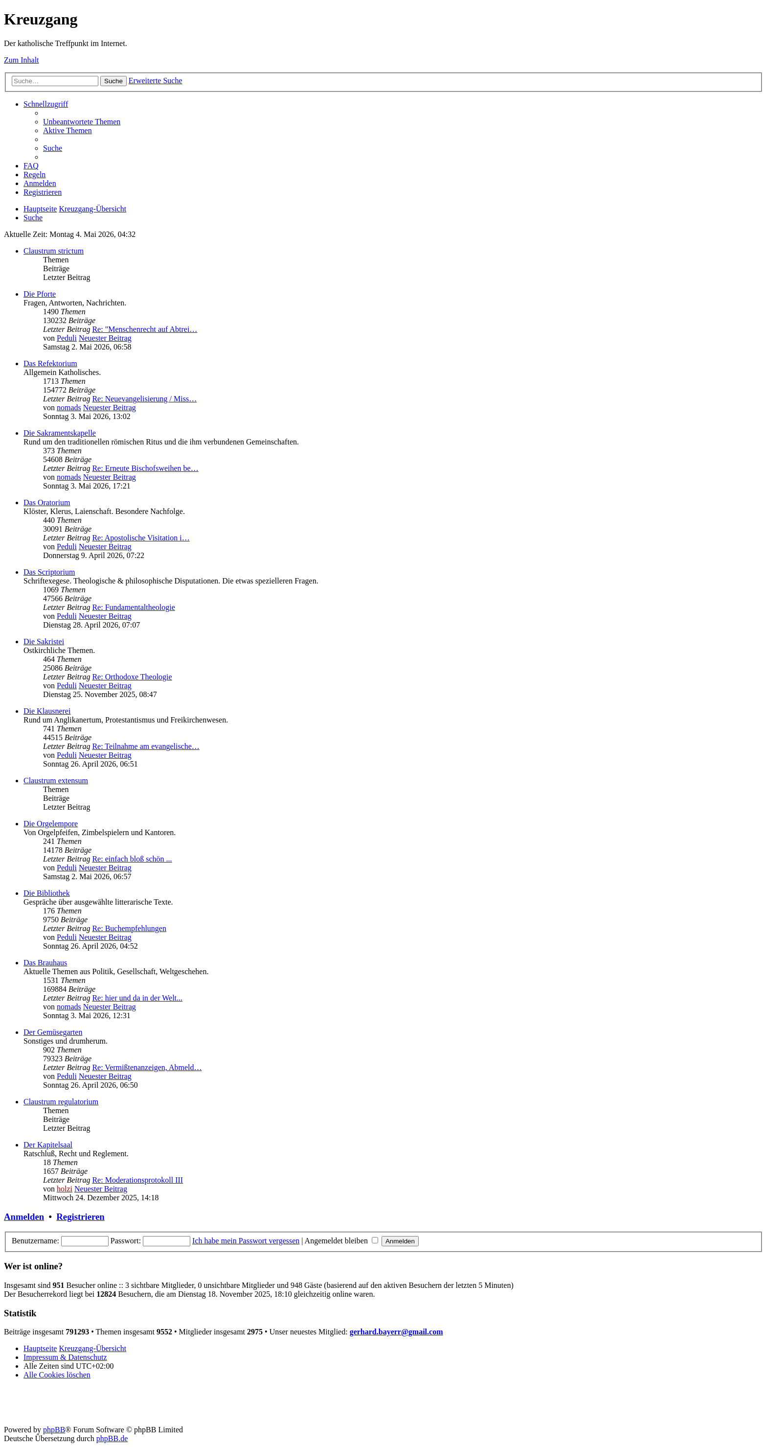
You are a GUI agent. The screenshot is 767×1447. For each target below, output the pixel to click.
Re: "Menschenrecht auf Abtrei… (144, 329)
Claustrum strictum (53, 251)
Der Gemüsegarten (52, 1032)
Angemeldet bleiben (341, 1241)
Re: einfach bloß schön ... (132, 859)
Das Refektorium (50, 363)
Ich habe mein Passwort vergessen (245, 1241)
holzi (64, 1189)
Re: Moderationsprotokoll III (137, 1180)
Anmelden (24, 1217)
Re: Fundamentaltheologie (133, 607)
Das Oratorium (46, 502)
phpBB (54, 1429)
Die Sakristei (43, 641)
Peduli (67, 338)
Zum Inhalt (21, 60)
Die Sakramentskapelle (59, 433)
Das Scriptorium (49, 572)
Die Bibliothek (46, 893)
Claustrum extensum (55, 780)
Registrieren (80, 1217)
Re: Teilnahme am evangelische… (145, 746)
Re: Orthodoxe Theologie (132, 677)
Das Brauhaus (45, 962)
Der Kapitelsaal (47, 1145)
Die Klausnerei (46, 711)
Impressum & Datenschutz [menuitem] (65, 1357)
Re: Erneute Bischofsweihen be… (145, 468)
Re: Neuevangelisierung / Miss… (144, 399)
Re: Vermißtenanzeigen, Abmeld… (147, 1067)
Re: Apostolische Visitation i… (140, 538)
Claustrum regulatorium (60, 1101)
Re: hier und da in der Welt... (137, 998)
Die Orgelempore (50, 823)
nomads (69, 407)
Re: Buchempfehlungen (129, 928)
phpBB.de (112, 1438)
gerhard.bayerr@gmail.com (396, 1332)
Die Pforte (39, 294)
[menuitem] (81, 121)
